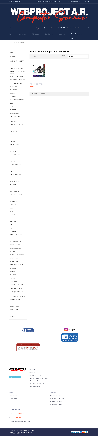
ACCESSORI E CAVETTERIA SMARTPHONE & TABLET (17, 60)
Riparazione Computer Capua (39, 378)
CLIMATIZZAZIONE (14, 113)
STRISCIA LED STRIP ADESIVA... (36, 84)
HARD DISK (13, 168)
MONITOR (12, 208)
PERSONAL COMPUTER (16, 235)
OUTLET (12, 225)
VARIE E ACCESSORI (15, 299)
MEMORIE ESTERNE (15, 198)
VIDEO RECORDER (14, 306)
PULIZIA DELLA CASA (15, 241)
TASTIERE (12, 278)
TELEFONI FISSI (14, 281)
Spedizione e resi (55, 396)
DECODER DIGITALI (14, 144)
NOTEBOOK (13, 221)
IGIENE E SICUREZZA (15, 178)
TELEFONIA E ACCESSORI (16, 285)
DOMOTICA (13, 151)
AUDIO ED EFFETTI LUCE (16, 83)
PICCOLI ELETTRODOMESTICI (17, 238)
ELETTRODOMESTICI (15, 155)
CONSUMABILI (13, 121)
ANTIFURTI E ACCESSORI (16, 76)
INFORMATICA (13, 185)
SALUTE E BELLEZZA (15, 248)
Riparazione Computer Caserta (39, 381)
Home (12, 53)
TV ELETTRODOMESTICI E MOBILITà (16, 292)
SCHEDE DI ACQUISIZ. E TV (17, 255)
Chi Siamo (33, 370)
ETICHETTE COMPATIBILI (16, 158)
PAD (11, 228)
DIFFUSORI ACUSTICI (15, 148)
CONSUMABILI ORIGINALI (16, 128)
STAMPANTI (13, 275)
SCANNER (12, 251)
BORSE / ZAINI (13, 86)
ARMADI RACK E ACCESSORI (17, 80)
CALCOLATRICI (14, 93)
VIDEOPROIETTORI (14, 309)
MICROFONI (13, 205)
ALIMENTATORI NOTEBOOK (17, 68)
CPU (11, 135)
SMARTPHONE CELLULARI (16, 265)
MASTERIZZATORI (14, 191)
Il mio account (13, 396)
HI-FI (11, 171)
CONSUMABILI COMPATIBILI (17, 124)
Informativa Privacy (56, 404)
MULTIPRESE (13, 215)
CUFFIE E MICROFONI (15, 138)
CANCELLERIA (13, 96)
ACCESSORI (13, 57)
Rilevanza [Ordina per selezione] (78, 56)
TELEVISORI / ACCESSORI (16, 288)
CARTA (11, 103)
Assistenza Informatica (37, 384)
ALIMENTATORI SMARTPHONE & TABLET (17, 72)
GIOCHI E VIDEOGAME (15, 164)
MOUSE (12, 211)
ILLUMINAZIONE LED (15, 181)
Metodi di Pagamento (57, 398)
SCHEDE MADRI (14, 258)
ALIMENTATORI (13, 65)
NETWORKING (13, 218)
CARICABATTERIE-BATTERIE (17, 100)
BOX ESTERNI (13, 90)
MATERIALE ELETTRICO (16, 195)
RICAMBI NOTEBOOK (15, 245)
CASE (11, 106)
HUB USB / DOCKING (15, 175)
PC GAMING (13, 231)
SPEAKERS (12, 271)
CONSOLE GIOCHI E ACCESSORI (15, 117)
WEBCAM (12, 316)
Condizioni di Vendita (56, 401)
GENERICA (12, 161)
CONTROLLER (13, 131)
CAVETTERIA (13, 110)
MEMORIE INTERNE (15, 201)
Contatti (32, 372)
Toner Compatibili (35, 386)
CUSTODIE (12, 141)
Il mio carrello (13, 398)
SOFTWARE (13, 268)
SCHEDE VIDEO (14, 261)
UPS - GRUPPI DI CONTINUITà (17, 296)
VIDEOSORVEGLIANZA (15, 313)
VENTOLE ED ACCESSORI (16, 303)
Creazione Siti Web (35, 375)
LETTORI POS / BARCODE (16, 188)
